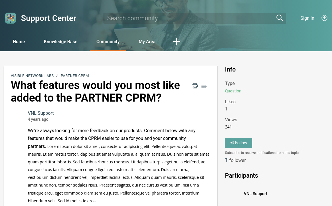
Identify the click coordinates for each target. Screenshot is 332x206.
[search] (194, 18)
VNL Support (41, 113)
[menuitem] (324, 18)
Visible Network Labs (32, 76)
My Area (151, 41)
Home (20, 41)
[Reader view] (204, 86)
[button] (182, 42)
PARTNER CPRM (75, 76)
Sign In (307, 18)
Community (112, 41)
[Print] (195, 86)
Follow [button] (238, 142)
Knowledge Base (63, 41)
